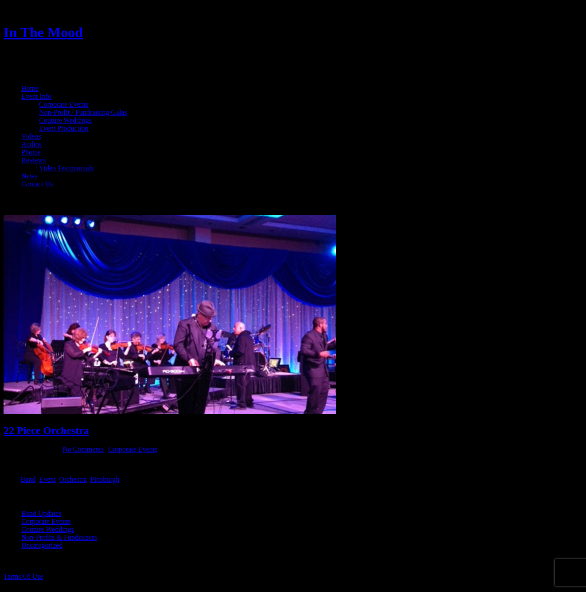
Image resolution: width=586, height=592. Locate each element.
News (29, 176)
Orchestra (73, 479)
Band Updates (41, 513)
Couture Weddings (65, 120)
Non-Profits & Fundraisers (59, 537)
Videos (31, 136)
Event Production (64, 128)
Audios (31, 144)
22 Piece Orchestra (46, 430)
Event (47, 479)
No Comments (83, 449)
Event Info (36, 96)
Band (27, 479)
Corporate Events (64, 104)
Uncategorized (42, 545)
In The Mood (43, 32)
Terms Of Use (23, 576)
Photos (31, 152)
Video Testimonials (66, 168)
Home (30, 88)
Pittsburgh (105, 479)
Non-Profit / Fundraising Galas (83, 112)
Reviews (33, 160)
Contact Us (37, 184)
